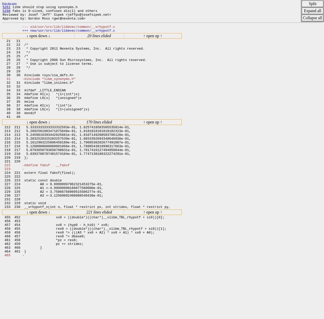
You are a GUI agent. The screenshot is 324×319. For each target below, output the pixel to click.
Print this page (9, 3)
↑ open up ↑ (152, 40)
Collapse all (312, 18)
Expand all (312, 11)
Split (312, 4)
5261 (6, 7)
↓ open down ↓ (38, 40)
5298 (6, 12)
